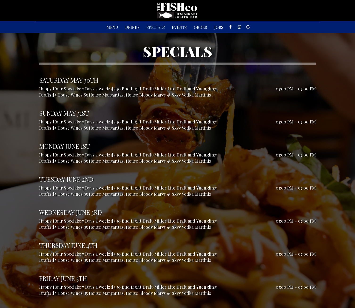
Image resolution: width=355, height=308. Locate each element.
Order (200, 27)
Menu (112, 27)
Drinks (132, 27)
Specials (156, 27)
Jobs (218, 27)
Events (179, 27)
